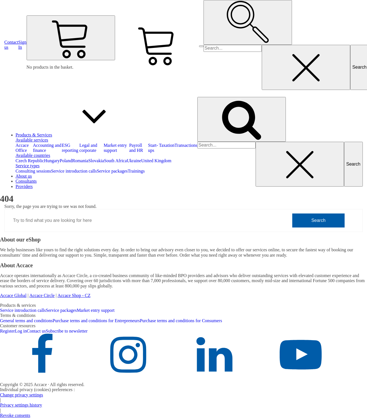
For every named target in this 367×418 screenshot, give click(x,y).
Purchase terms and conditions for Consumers (181, 320)
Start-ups (153, 148)
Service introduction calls (74, 171)
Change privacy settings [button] (21, 395)
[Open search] (248, 22)
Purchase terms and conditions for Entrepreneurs (96, 320)
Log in (21, 331)
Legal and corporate (88, 148)
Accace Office (22, 148)
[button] (22, 45)
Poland (66, 160)
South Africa (115, 160)
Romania (80, 160)
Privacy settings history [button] (21, 405)
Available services (32, 140)
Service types (28, 165)
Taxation (167, 145)
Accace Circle (42, 295)
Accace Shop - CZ (73, 295)
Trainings (136, 171)
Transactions (186, 145)
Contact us (36, 331)
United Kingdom (156, 160)
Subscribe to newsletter (67, 331)
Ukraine (134, 160)
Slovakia (96, 160)
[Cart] (71, 37)
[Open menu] (201, 46)
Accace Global (13, 295)
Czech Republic (30, 160)
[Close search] (306, 67)
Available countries (33, 155)
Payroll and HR (136, 148)
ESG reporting (70, 148)
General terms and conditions (26, 320)
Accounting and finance (47, 148)
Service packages (112, 171)
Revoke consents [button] (15, 415)
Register (7, 331)
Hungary (52, 160)
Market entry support (115, 148)
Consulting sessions (33, 171)
